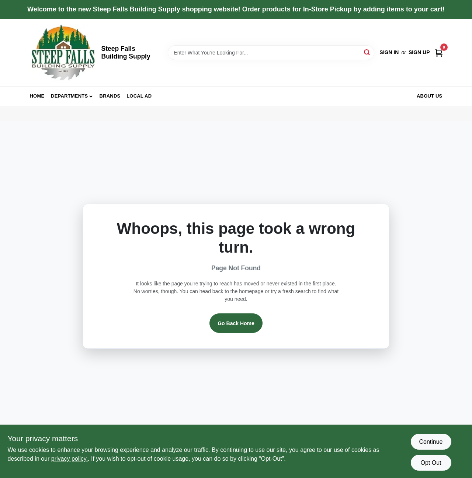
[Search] (367, 52)
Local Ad (139, 96)
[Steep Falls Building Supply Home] (63, 52)
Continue (430, 442)
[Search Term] (271, 52)
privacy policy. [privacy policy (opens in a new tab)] (69, 459)
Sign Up (419, 52)
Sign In (389, 52)
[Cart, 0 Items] (438, 52)
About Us (429, 96)
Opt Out (430, 463)
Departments (69, 96)
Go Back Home (236, 323)
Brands (110, 96)
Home (37, 96)
